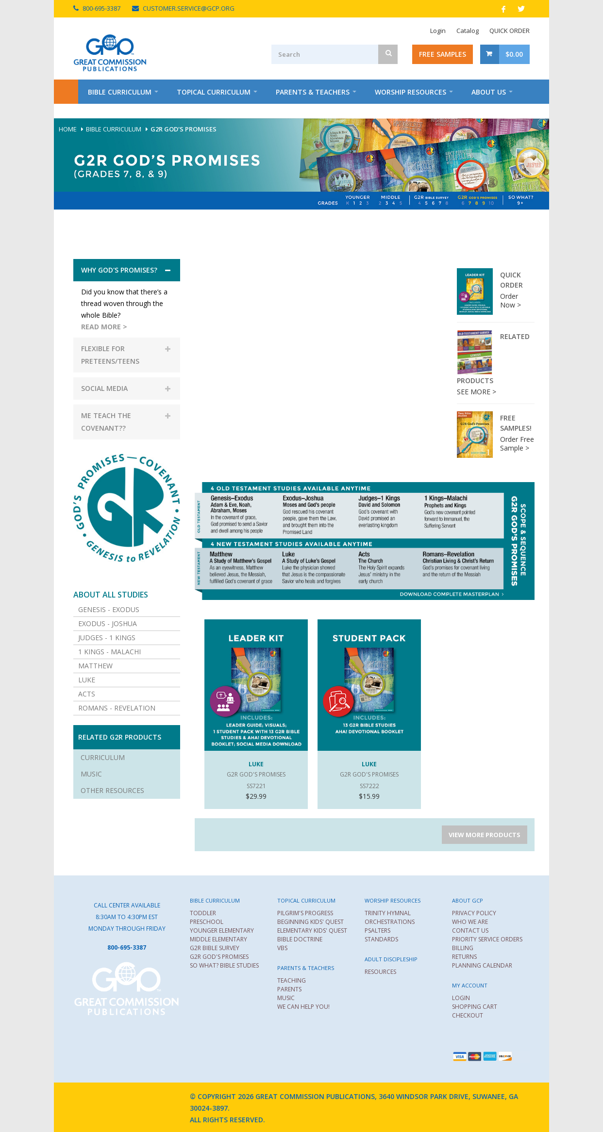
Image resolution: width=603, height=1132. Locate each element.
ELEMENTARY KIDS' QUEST (312, 930)
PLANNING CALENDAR (482, 965)
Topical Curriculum (214, 92)
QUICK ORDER (509, 30)
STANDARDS (381, 939)
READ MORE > (104, 326)
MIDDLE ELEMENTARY (218, 939)
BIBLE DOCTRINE (299, 939)
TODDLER (203, 913)
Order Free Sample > (517, 444)
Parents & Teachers (313, 92)
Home (66, 92)
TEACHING (291, 980)
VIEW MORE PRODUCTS (484, 834)
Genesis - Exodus (108, 609)
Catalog (467, 30)
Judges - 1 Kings (106, 637)
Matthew (95, 665)
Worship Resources (410, 92)
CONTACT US (470, 930)
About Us (488, 92)
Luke (86, 679)
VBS (282, 948)
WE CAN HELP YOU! (303, 1007)
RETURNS (464, 957)
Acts (86, 693)
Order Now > (510, 300)
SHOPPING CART (474, 1007)
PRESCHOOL (206, 922)
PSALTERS (377, 930)
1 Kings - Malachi (109, 651)
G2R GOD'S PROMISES (219, 957)
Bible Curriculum (119, 92)
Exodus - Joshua (107, 623)
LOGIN (461, 998)
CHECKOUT (467, 1015)
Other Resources (112, 790)
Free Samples (442, 54)
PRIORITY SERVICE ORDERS (487, 939)
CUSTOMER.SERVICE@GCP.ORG (188, 8)
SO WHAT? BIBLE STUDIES (224, 965)
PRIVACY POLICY (474, 913)
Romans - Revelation (116, 707)
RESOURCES (380, 972)
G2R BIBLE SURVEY (214, 948)
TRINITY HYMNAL (388, 913)
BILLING (462, 948)
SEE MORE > (476, 391)
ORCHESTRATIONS (390, 922)
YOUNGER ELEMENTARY (222, 930)
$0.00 (514, 54)
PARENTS (289, 989)
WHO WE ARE (470, 922)
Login (438, 30)
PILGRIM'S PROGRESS (305, 913)
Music (91, 773)
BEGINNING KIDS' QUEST (310, 922)
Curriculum (103, 757)
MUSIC (286, 998)
